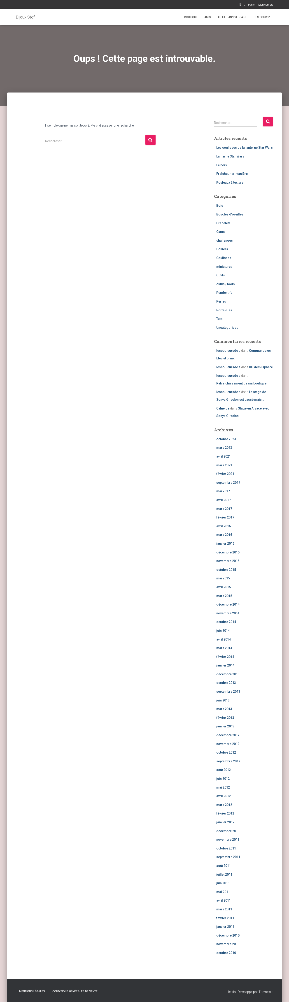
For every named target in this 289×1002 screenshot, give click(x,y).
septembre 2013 (228, 691)
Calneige (222, 408)
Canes (221, 232)
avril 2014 (223, 639)
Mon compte (265, 4)
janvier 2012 (225, 822)
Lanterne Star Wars (230, 156)
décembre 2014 (228, 604)
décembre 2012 (228, 735)
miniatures (224, 266)
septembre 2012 (228, 761)
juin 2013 (223, 700)
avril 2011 (223, 900)
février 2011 (225, 918)
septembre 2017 (228, 482)
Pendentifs (224, 292)
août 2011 (223, 866)
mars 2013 (224, 709)
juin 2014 (223, 630)
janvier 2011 (225, 926)
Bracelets (223, 223)
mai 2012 (223, 787)
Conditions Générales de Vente (75, 991)
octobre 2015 (226, 570)
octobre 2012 (226, 752)
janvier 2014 (225, 665)
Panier (251, 4)
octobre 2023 (226, 439)
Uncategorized (227, 327)
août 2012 (223, 770)
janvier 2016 (225, 543)
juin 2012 (223, 778)
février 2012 (225, 813)
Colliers (222, 249)
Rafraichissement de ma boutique (241, 383)
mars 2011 (224, 909)
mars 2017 (224, 509)
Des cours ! (262, 17)
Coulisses (223, 258)
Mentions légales (32, 991)
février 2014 (225, 657)
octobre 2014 (226, 622)
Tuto (219, 319)
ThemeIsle (266, 992)
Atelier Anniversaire (232, 17)
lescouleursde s (228, 350)
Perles (221, 301)
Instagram (244, 5)
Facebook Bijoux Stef (240, 5)
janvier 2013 (225, 726)
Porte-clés (224, 310)
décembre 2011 (228, 831)
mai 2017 (223, 491)
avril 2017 (223, 500)
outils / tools (225, 284)
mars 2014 (224, 648)
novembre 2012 (227, 744)
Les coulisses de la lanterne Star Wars (244, 147)
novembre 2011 (227, 839)
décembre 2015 (228, 552)
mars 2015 (224, 596)
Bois (219, 205)
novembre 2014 (227, 613)
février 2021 (225, 474)
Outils (220, 275)
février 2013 (225, 718)
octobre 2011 (226, 848)
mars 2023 (224, 447)
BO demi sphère (261, 367)
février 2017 (225, 517)
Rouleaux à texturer (230, 182)
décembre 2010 (228, 935)
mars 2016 (224, 535)
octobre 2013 (226, 683)
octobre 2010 (226, 953)
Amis (207, 17)
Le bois (221, 165)
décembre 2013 (228, 674)
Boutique (191, 17)
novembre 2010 (227, 944)
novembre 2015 (227, 561)
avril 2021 (223, 456)
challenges (224, 240)
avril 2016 (223, 526)
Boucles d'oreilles (229, 214)
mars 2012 (224, 805)
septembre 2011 (228, 857)
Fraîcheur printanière (232, 174)
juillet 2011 (224, 874)
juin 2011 (223, 883)
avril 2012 (223, 796)
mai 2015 (223, 578)
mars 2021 (224, 465)
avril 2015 (223, 587)
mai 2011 (223, 892)
